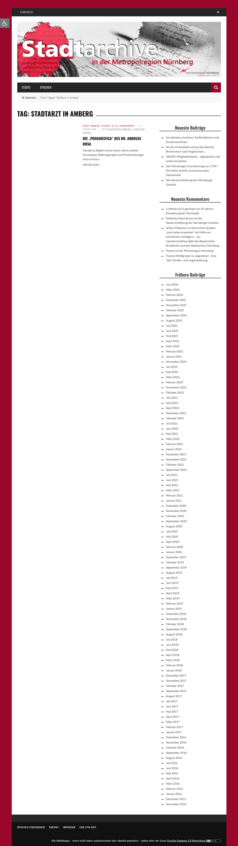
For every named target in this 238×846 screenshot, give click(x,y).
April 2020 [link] (172, 541)
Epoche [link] (105, 125)
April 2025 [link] (172, 341)
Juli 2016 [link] (171, 763)
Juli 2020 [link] (171, 531)
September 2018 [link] (176, 629)
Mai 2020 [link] (172, 536)
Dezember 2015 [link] (176, 799)
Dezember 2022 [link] (176, 413)
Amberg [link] (95, 125)
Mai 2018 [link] (172, 649)
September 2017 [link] (176, 691)
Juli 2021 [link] (171, 474)
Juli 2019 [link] (171, 577)
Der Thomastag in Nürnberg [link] (196, 250)
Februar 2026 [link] (174, 294)
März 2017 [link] (173, 721)
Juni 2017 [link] (172, 706)
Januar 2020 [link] (174, 552)
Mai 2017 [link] (172, 711)
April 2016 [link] (172, 778)
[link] (5, 23)
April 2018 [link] (172, 655)
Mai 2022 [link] (172, 433)
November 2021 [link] (176, 459)
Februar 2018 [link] (174, 665)
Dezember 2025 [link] (176, 300)
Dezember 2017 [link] (176, 675)
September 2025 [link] (176, 315)
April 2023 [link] (172, 408)
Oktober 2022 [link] (175, 418)
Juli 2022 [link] (171, 423)
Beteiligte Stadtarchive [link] (31, 827)
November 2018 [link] (176, 619)
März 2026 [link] (173, 289)
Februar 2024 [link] (174, 382)
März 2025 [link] (173, 346)
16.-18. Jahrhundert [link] (123, 125)
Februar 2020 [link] (174, 547)
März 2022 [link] (173, 438)
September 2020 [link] (176, 521)
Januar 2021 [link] (174, 500)
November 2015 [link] (176, 804)
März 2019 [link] (173, 598)
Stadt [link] (86, 125)
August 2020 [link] (174, 526)
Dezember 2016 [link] (176, 737)
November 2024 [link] (176, 361)
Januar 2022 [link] (174, 449)
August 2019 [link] (174, 572)
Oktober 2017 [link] (175, 685)
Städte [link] (26, 87)
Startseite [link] (26, 12)
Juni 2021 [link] (172, 480)
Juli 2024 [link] (171, 366)
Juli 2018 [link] (171, 639)
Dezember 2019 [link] (176, 557)
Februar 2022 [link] (174, 444)
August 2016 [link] (174, 757)
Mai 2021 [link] (172, 485)
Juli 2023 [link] (171, 397)
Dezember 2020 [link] (176, 505)
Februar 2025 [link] (174, 351)
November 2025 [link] (176, 305)
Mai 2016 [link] (172, 773)
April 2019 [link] (172, 593)
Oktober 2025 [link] (175, 310)
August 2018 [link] (174, 634)
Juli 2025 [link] (171, 325)
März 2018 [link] (173, 660)
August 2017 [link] (174, 696)
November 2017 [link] (176, 680)
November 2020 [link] (176, 510)
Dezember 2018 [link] (176, 613)
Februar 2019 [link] (174, 603)
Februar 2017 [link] (174, 727)
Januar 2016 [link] (174, 793)
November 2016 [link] (176, 742)
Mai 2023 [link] (172, 402)
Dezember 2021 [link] (176, 454)
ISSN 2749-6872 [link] (87, 827)
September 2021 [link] (176, 469)
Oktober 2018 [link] (175, 624)
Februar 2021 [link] (174, 495)
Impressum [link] (69, 827)
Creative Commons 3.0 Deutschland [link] (194, 840)
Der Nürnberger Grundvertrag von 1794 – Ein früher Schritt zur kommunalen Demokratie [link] (192, 170)
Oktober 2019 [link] (175, 562)
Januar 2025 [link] (174, 356)
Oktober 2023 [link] (175, 392)
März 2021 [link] (173, 490)
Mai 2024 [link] (172, 372)
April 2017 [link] (172, 716)
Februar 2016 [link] (174, 788)
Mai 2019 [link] (172, 588)
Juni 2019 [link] (172, 583)
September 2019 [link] (176, 567)
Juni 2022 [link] (172, 428)
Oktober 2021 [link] (175, 464)
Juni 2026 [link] (172, 284)
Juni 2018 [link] (172, 644)
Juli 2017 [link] (171, 701)
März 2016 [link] (173, 783)
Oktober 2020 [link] (175, 516)
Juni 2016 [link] (172, 768)
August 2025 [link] (174, 320)
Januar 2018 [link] (174, 670)
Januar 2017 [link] (174, 732)
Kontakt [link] (54, 827)
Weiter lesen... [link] (92, 164)
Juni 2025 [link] (172, 330)
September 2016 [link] (176, 752)
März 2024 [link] (173, 377)
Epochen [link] (45, 87)
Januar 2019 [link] (174, 608)
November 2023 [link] (176, 387)
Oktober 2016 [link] (175, 747)
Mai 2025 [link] (172, 336)
